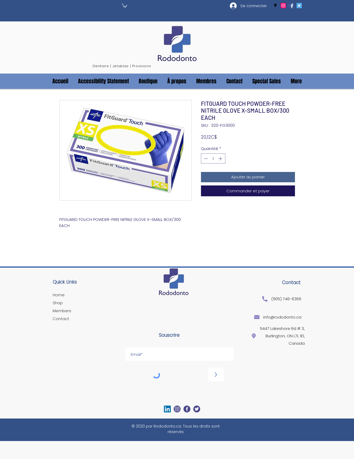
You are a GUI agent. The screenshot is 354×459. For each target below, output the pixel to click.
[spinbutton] (213, 158)
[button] (124, 5)
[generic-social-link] (283, 5)
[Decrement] (205, 158)
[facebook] (291, 5)
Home (59, 295)
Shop (58, 303)
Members (62, 310)
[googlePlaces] (275, 5)
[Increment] (221, 158)
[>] (216, 374)
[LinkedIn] (167, 409)
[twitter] (299, 5)
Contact (61, 318)
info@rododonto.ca (282, 317)
